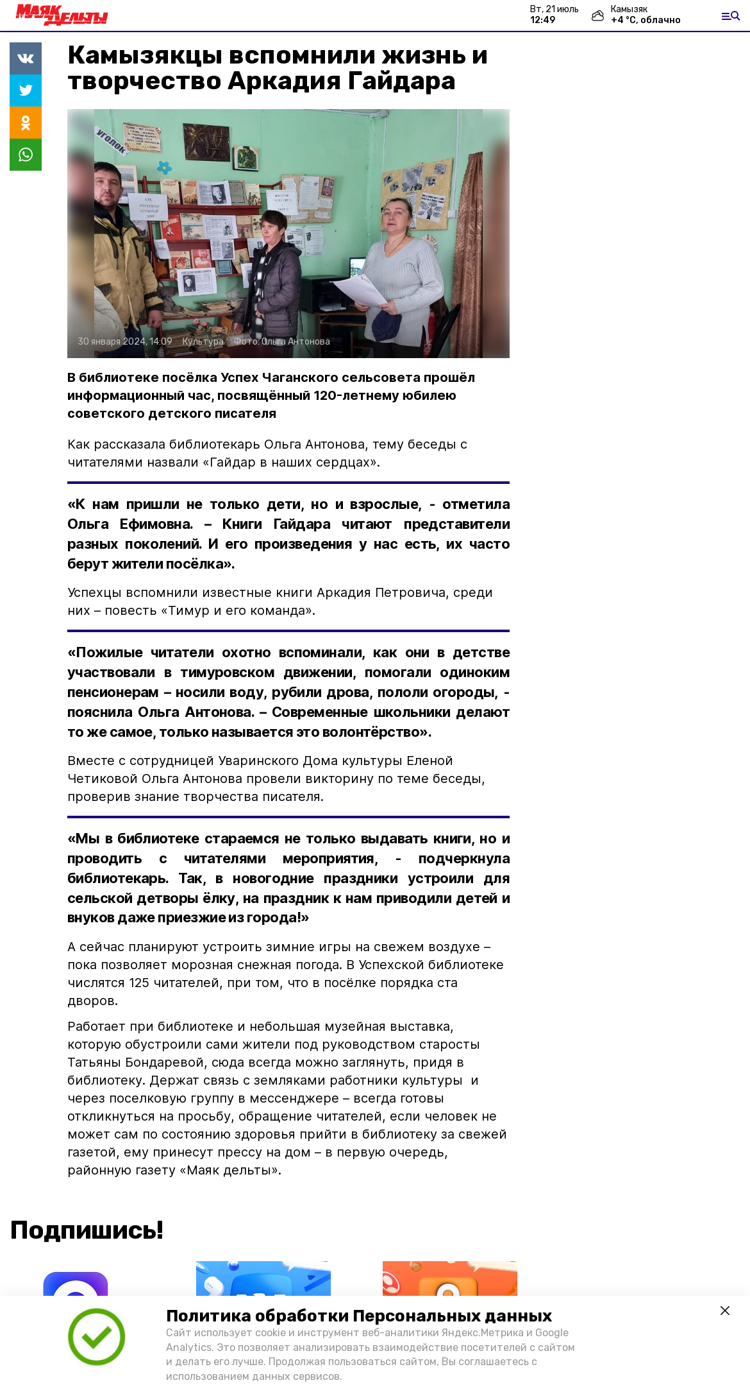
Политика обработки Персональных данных (359, 1316)
